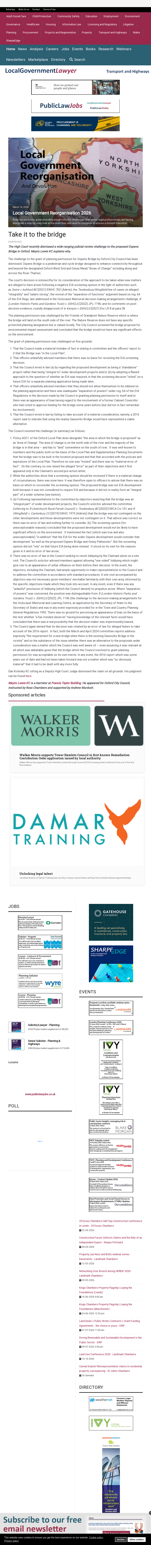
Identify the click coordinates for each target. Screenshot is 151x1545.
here (28, 676)
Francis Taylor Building (66, 683)
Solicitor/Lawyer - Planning (43, 1025)
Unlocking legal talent (36, 873)
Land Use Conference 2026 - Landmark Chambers (107, 1354)
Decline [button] (120, 1539)
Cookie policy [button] (96, 1537)
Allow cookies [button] (137, 1539)
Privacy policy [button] (11, 1541)
